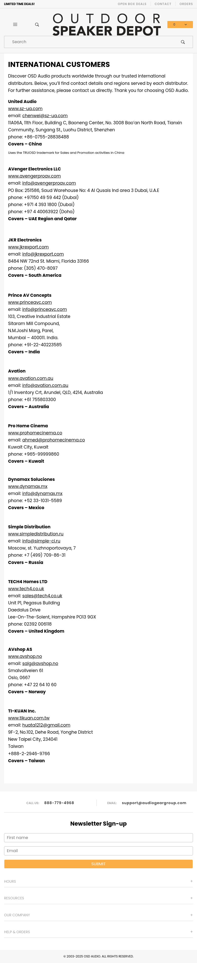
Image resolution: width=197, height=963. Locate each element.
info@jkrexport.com (43, 254)
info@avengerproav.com (49, 183)
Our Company (17, 915)
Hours (10, 881)
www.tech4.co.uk (26, 589)
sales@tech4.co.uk (42, 596)
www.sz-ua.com (25, 109)
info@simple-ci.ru (41, 541)
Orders (186, 4)
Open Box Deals (132, 4)
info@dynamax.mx (42, 493)
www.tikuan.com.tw (29, 718)
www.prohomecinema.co (35, 433)
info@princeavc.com (44, 309)
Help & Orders (17, 931)
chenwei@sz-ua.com (45, 116)
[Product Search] (88, 42)
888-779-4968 (59, 803)
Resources (14, 898)
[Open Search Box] (37, 24)
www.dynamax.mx (27, 486)
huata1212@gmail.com (46, 725)
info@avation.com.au (45, 385)
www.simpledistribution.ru (36, 534)
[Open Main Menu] (15, 24)
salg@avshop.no (40, 663)
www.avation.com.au (30, 378)
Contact (163, 4)
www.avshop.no (25, 656)
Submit (98, 864)
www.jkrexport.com (28, 247)
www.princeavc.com (30, 302)
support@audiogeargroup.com (154, 803)
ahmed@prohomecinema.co (53, 440)
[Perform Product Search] (183, 42)
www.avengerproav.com (34, 176)
